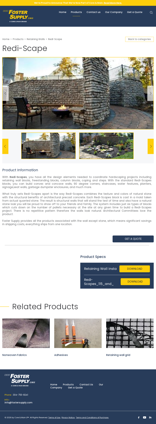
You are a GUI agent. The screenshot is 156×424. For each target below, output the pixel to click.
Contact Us (86, 384)
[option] (78, 93)
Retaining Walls (36, 39)
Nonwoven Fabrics (26, 338)
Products (18, 39)
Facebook (139, 417)
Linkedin (150, 417)
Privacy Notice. (68, 417)
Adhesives (78, 338)
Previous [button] (6, 93)
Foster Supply (26, 16)
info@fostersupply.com (18, 402)
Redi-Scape (55, 39)
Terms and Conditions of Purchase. (92, 417)
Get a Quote (75, 387)
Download (134, 269)
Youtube (145, 417)
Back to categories (139, 39)
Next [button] (150, 93)
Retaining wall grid (130, 338)
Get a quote (133, 239)
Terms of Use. (54, 417)
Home (5, 39)
